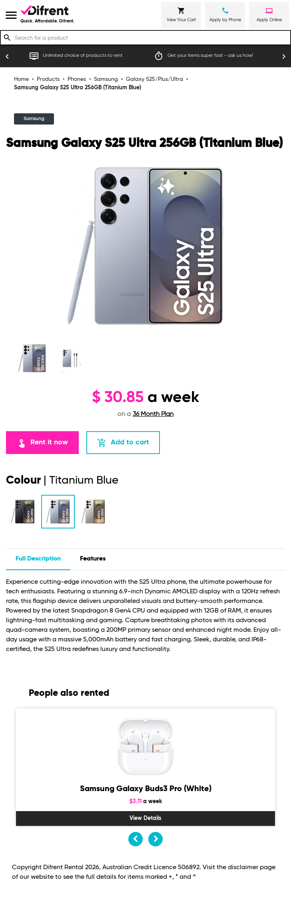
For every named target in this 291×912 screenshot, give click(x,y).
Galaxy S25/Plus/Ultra (154, 79)
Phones (77, 79)
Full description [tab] (38, 559)
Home (21, 79)
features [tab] (93, 559)
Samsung (106, 79)
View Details (145, 818)
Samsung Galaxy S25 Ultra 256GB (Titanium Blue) (77, 87)
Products (48, 79)
